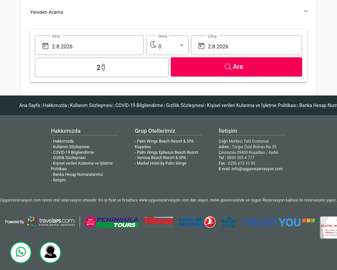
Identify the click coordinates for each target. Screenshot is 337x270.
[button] (168, 12)
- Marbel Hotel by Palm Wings (161, 163)
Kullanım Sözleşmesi (91, 105)
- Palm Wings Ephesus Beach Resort (166, 152)
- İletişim (58, 180)
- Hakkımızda (62, 141)
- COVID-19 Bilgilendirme (72, 152)
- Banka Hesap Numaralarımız (77, 174)
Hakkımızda (55, 105)
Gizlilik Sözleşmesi (185, 105)
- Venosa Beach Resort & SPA (160, 157)
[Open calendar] (45, 46)
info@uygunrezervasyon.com (257, 169)
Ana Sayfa (29, 105)
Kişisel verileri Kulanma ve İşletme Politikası (252, 105)
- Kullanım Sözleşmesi (70, 147)
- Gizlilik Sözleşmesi (68, 157)
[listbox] (171, 47)
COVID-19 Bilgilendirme (139, 105)
